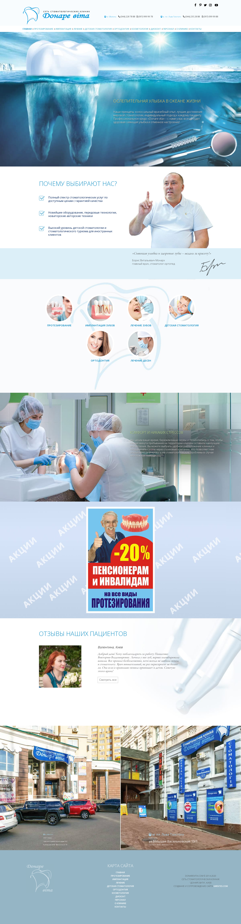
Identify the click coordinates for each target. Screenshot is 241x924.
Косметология (139, 28)
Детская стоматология (98, 28)
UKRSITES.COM (221, 886)
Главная (27, 28)
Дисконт (156, 28)
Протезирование (43, 28)
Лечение (78, 28)
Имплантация (63, 28)
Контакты (196, 28)
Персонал (168, 28)
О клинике (182, 28)
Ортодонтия (121, 28)
